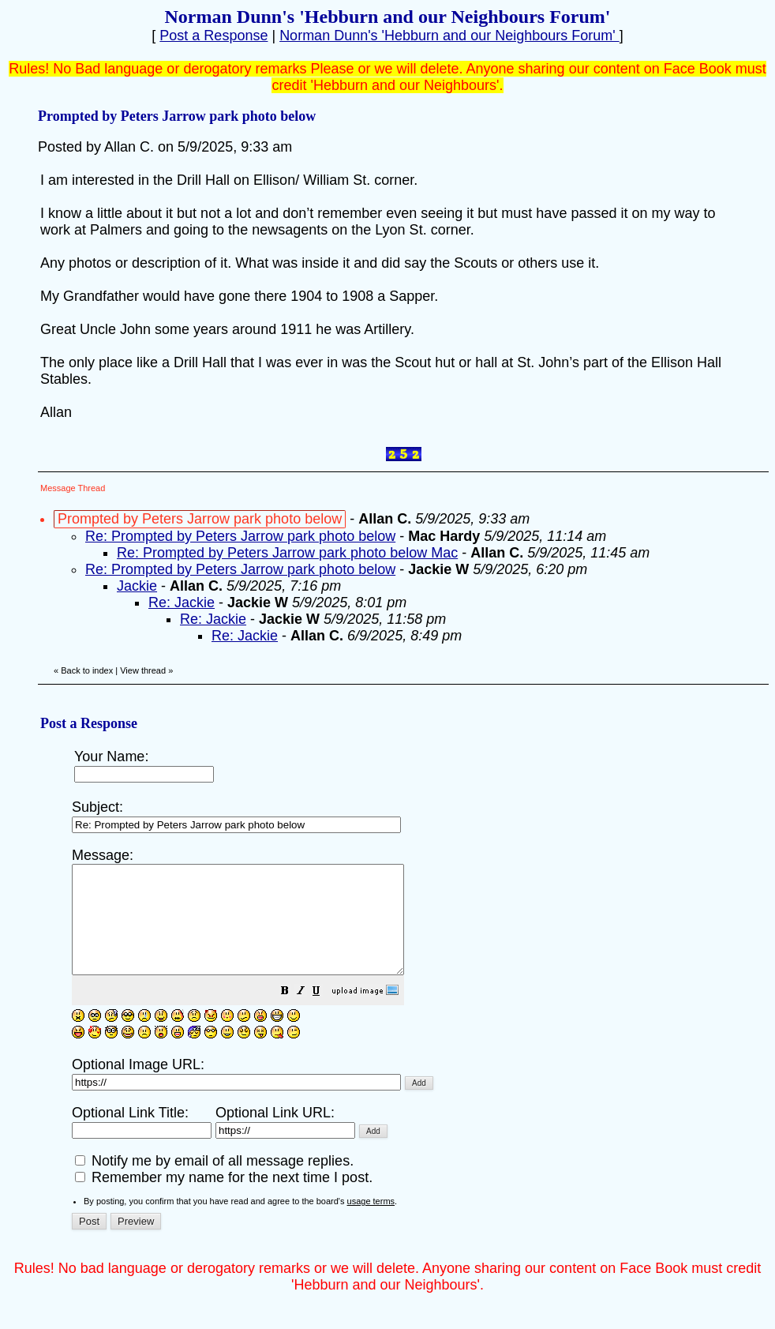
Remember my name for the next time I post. (224, 1199)
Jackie (137, 586)
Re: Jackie (181, 602)
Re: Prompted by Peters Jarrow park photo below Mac (287, 553)
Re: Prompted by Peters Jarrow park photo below (240, 536)
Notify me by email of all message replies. (214, 1182)
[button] (324, 1013)
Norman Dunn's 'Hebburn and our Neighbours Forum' (449, 35)
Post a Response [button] (213, 35)
